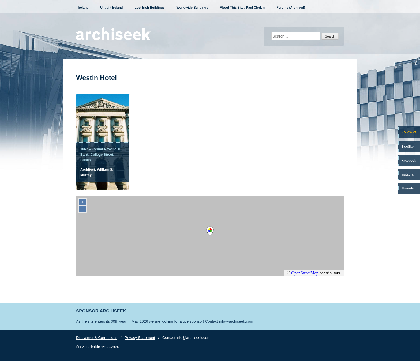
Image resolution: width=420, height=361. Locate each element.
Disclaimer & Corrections (96, 338)
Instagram (408, 174)
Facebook (408, 160)
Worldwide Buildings (192, 7)
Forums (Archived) (290, 7)
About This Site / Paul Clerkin (242, 7)
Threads (407, 188)
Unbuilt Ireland (111, 7)
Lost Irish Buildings (149, 7)
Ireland (83, 7)
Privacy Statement (140, 338)
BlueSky (407, 146)
